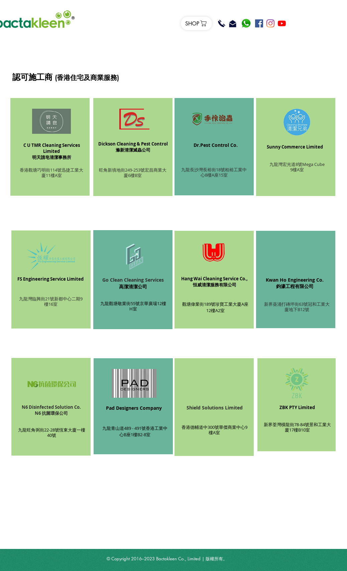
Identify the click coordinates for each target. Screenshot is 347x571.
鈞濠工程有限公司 (295, 286)
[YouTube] (282, 23)
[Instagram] (270, 23)
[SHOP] (196, 23)
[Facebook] (259, 23)
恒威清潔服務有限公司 (214, 285)
